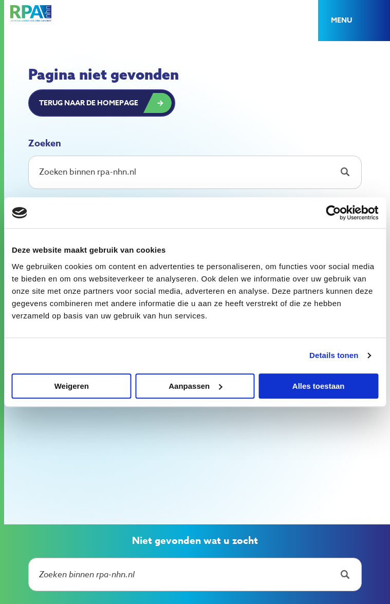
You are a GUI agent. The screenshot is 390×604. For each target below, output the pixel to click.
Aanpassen (195, 386)
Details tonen (333, 355)
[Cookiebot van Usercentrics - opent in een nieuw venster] (333, 212)
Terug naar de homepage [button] (88, 103)
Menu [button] (341, 20)
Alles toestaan (318, 386)
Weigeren (71, 386)
